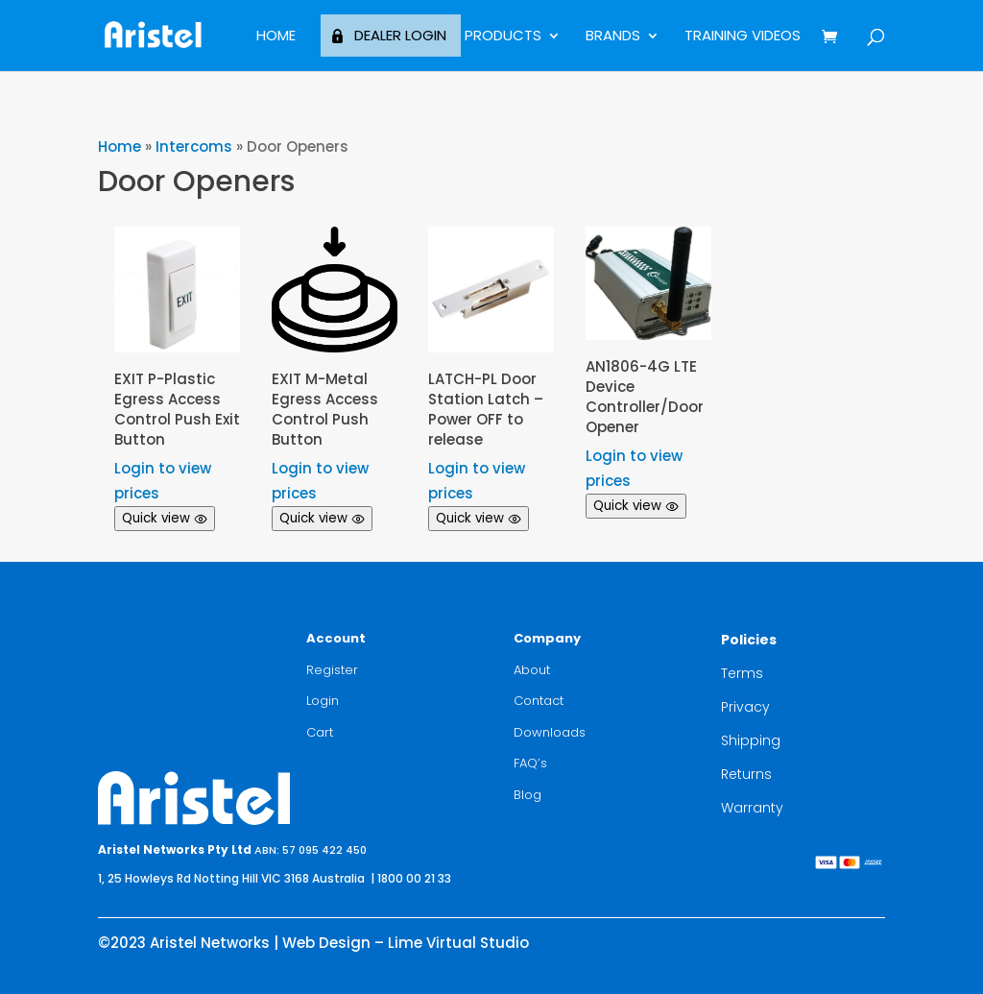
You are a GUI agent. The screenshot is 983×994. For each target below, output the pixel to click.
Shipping (750, 740)
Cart (319, 732)
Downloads (550, 732)
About (532, 670)
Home (276, 37)
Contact (538, 700)
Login (322, 700)
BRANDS (613, 37)
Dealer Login (400, 35)
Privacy (745, 706)
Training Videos (742, 37)
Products (503, 37)
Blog (527, 795)
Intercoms (194, 146)
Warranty (752, 807)
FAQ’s (530, 763)
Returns (746, 774)
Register (332, 670)
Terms (742, 673)
